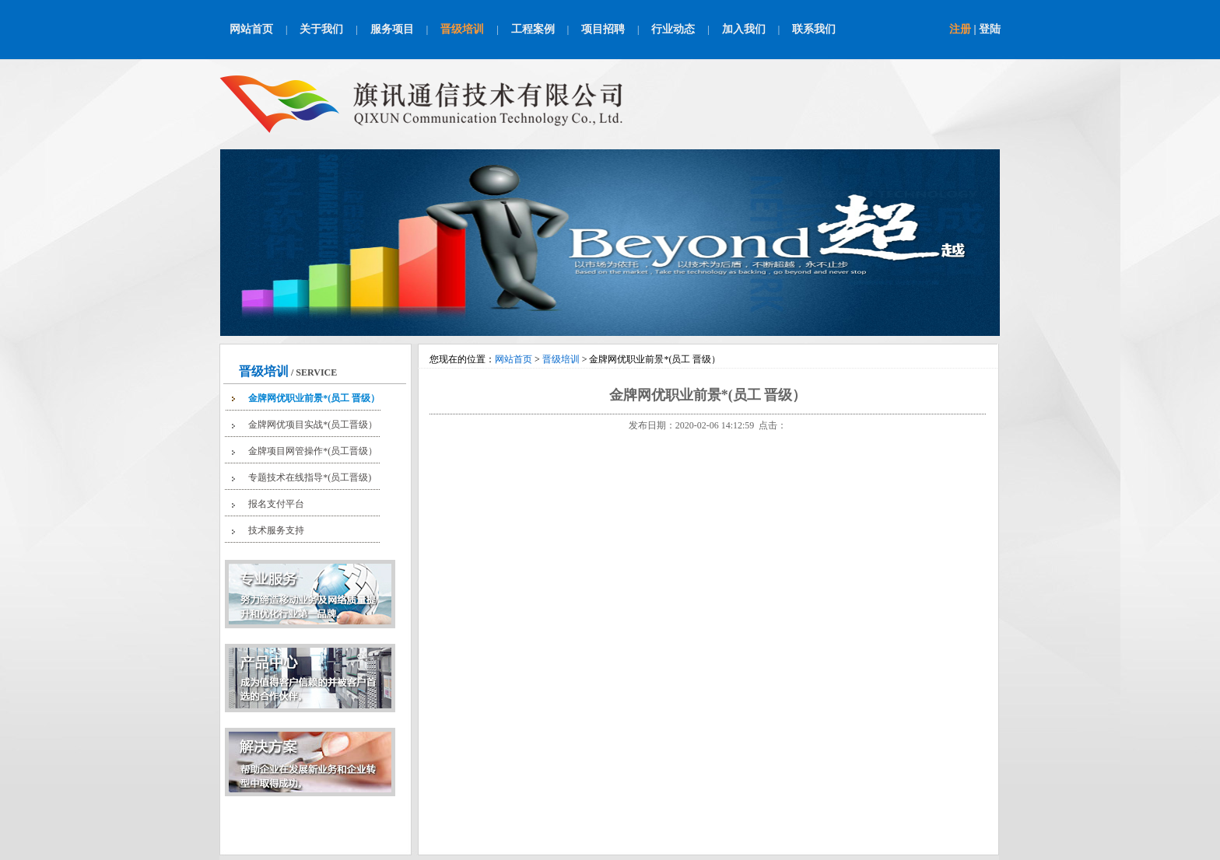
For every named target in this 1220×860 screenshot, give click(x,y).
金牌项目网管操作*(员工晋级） (312, 451)
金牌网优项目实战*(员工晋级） (312, 424)
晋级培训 (462, 29)
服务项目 (392, 29)
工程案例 (533, 29)
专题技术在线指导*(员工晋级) (309, 477)
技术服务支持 (276, 530)
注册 (960, 29)
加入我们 (744, 29)
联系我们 (814, 29)
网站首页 (251, 29)
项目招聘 (603, 29)
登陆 (990, 29)
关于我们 (321, 29)
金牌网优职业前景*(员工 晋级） (314, 398)
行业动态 (673, 29)
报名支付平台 (276, 503)
